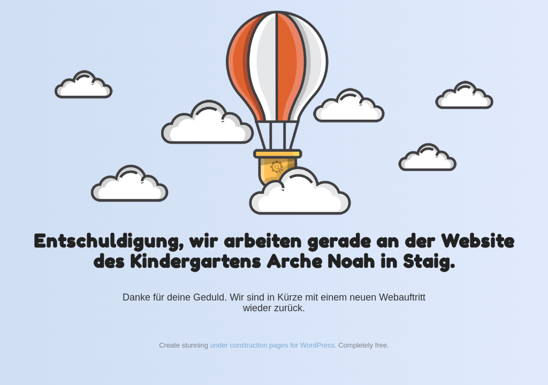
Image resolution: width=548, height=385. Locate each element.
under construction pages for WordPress (272, 345)
